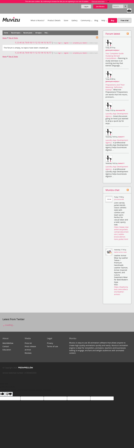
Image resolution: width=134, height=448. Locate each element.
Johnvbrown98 (119, 199)
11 (33, 42)
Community (85, 20)
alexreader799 (120, 110)
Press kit (28, 343)
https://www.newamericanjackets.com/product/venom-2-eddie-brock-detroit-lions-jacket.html (121, 233)
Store (66, 20)
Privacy (50, 343)
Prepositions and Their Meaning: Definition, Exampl (115, 87)
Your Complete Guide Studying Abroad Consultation (115, 55)
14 (42, 42)
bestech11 (121, 137)
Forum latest (113, 33)
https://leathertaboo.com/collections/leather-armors (121, 291)
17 (50, 42)
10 (31, 42)
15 (44, 42)
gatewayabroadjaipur (112, 50)
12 (36, 42)
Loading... (8, 325)
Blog (96, 20)
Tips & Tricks (13, 38)
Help (103, 20)
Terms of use (52, 346)
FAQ (45, 33)
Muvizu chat (112, 190)
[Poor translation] (9, 394)
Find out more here (98, 1)
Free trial (124, 20)
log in (60, 43)
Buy (112, 20)
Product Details (54, 20)
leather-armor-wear (120, 252)
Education (7, 349)
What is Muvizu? (37, 20)
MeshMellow (8, 343)
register (66, 43)
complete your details (80, 43)
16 (47, 42)
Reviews (28, 353)
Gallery (74, 20)
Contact (6, 346)
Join (100, 6)
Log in (86, 6)
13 (39, 42)
